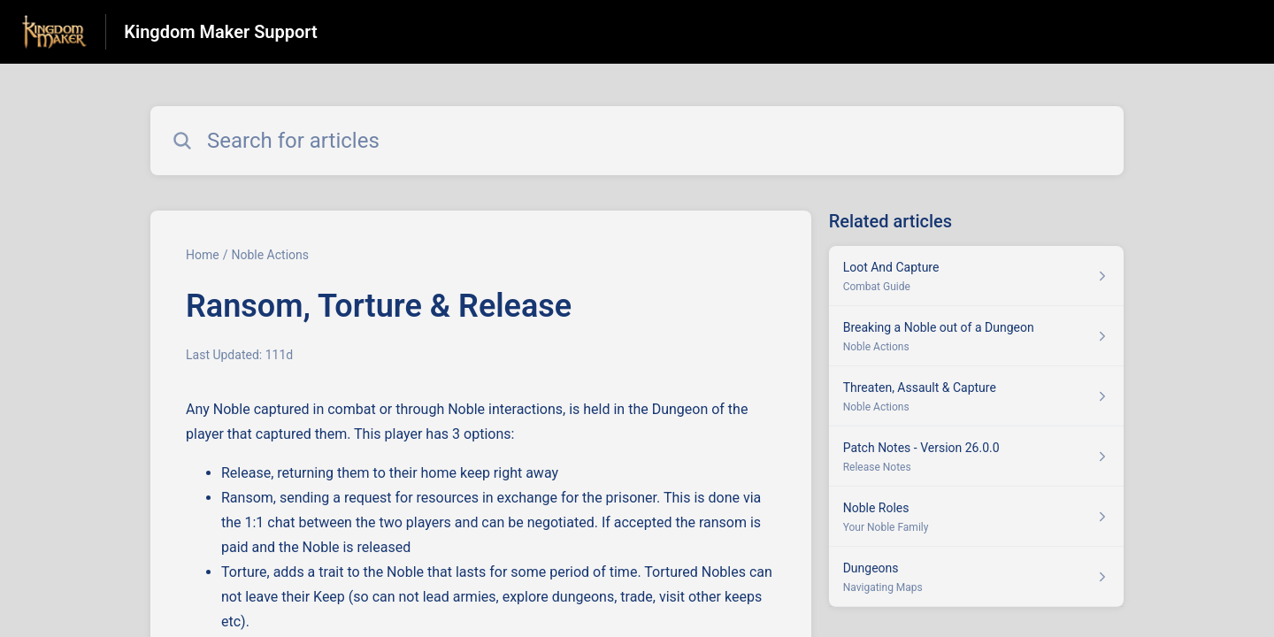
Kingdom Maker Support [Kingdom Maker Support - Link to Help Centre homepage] (220, 31)
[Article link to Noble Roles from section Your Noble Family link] (976, 517)
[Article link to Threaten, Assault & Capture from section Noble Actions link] (976, 396)
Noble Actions (270, 255)
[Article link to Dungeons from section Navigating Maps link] (976, 577)
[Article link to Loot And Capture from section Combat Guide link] (976, 276)
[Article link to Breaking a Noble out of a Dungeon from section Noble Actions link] (976, 336)
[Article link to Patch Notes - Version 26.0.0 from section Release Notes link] (976, 456)
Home (202, 255)
